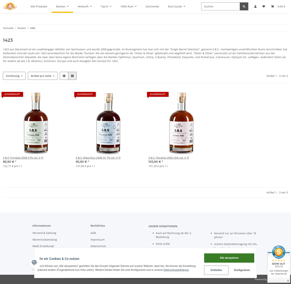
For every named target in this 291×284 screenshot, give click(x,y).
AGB (93, 233)
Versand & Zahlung (44, 233)
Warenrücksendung (44, 239)
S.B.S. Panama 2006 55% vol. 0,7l (168, 157)
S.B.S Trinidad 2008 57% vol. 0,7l (23, 157)
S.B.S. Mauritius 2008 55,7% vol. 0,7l (98, 157)
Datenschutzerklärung (53, 271)
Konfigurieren (240, 270)
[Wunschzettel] (263, 6)
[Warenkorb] (278, 6)
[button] (255, 6)
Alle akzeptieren (226, 257)
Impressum (98, 239)
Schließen (213, 270)
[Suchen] (220, 6)
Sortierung (12, 76)
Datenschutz (98, 246)
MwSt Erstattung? (43, 246)
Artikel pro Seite (41, 76)
